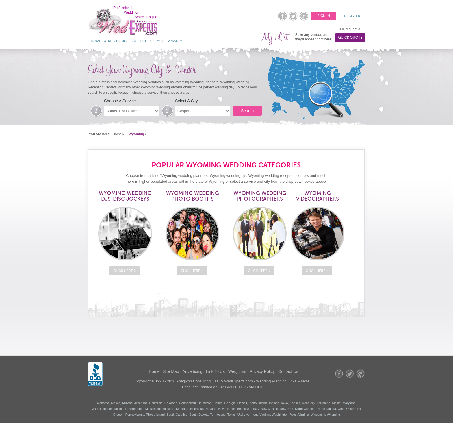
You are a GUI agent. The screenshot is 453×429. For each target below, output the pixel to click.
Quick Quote (350, 38)
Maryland (348, 403)
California (156, 403)
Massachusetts (101, 408)
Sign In (324, 16)
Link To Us (215, 371)
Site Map (171, 371)
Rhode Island (155, 414)
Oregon (118, 414)
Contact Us (288, 371)
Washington (280, 414)
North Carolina (305, 408)
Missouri (168, 408)
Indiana (274, 403)
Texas (231, 414)
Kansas (295, 403)
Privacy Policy (262, 371)
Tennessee (218, 414)
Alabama (102, 403)
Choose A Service (120, 101)
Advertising (115, 41)
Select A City (186, 101)
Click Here (123, 271)
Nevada (210, 408)
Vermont (252, 414)
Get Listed (141, 41)
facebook (282, 16)
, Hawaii (241, 403)
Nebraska (197, 408)
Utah (240, 414)
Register (352, 16)
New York (286, 408)
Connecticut (187, 403)
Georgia (229, 403)
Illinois (262, 403)
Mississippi (153, 408)
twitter (293, 16)
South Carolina (176, 414)
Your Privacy (169, 41)
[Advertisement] (226, 336)
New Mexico (269, 408)
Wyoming (136, 134)
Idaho (253, 403)
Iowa (284, 403)
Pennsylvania (134, 414)
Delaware (204, 403)
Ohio (341, 408)
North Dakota (326, 408)
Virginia (264, 414)
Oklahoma (353, 408)
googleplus (304, 16)
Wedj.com (237, 371)
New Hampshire (229, 408)
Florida (218, 403)
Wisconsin (318, 414)
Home (96, 41)
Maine (336, 403)
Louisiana (323, 403)
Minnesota (136, 408)
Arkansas (141, 403)
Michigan (120, 408)
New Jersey (251, 408)
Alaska (115, 403)
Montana (182, 408)
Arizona (127, 403)
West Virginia (299, 414)
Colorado (170, 403)
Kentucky (308, 403)
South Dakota (199, 414)
